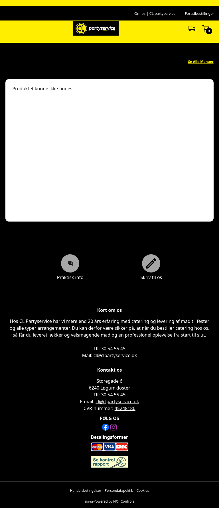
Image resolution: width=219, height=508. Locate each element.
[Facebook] (105, 427)
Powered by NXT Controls (114, 501)
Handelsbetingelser (85, 490)
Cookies (142, 490)
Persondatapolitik (119, 490)
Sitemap (89, 501)
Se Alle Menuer (201, 61)
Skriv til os (151, 267)
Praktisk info (70, 267)
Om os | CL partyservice (154, 13)
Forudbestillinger (199, 13)
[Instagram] (113, 427)
